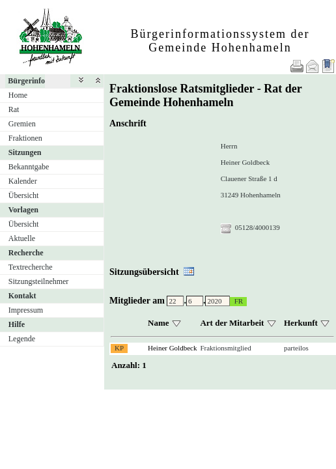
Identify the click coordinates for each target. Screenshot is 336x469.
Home (17, 95)
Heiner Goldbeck (172, 348)
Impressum (25, 310)
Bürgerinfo (26, 80)
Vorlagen (23, 209)
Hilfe (16, 324)
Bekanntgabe (28, 166)
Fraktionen (25, 138)
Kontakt (22, 295)
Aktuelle (21, 238)
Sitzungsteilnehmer (38, 281)
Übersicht (23, 195)
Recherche (26, 252)
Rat (14, 109)
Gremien (22, 123)
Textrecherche (30, 267)
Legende (21, 338)
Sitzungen (25, 152)
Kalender (22, 181)
